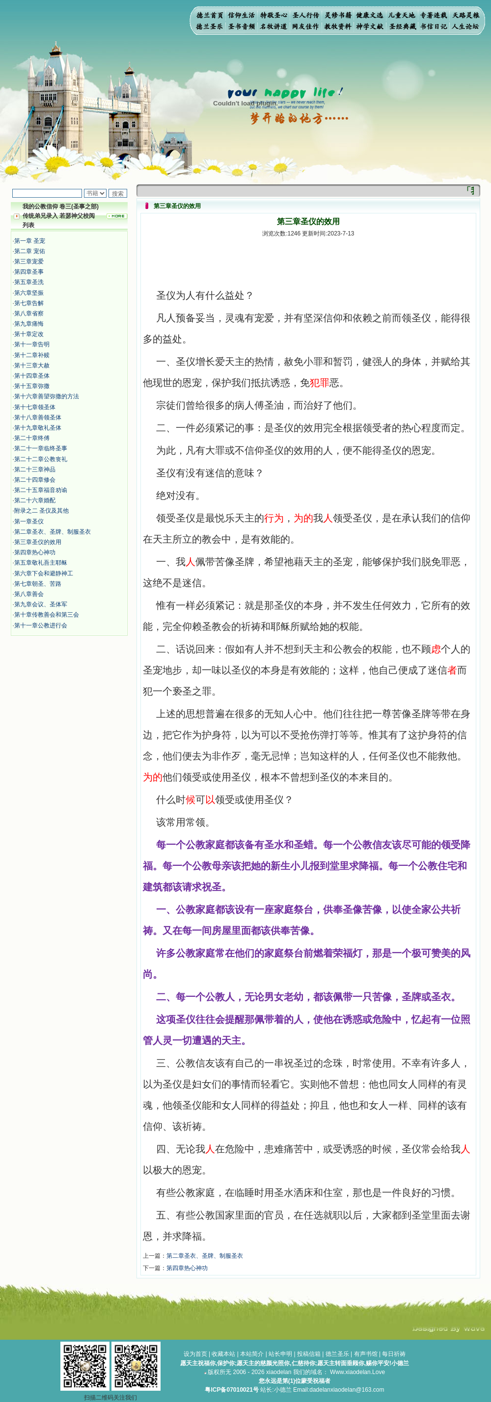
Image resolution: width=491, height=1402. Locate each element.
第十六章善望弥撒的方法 (46, 396)
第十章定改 (29, 334)
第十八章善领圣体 (37, 417)
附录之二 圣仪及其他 (41, 510)
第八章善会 (29, 594)
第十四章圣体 (32, 375)
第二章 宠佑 (29, 251)
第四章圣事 (29, 271)
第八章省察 (29, 313)
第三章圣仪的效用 (37, 542)
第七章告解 (29, 303)
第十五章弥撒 (32, 386)
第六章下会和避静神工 (43, 573)
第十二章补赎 (32, 355)
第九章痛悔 (29, 323)
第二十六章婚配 (34, 500)
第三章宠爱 (29, 261)
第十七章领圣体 (34, 407)
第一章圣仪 (29, 521)
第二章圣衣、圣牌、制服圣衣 (52, 531)
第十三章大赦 (32, 365)
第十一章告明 (32, 344)
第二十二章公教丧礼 (40, 459)
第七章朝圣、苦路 (37, 583)
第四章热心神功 (34, 552)
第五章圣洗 (29, 282)
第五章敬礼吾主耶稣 (40, 562)
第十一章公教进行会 (40, 625)
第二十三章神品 (34, 469)
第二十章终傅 (32, 438)
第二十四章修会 (34, 479)
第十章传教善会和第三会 (46, 614)
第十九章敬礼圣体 (37, 427)
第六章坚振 (29, 292)
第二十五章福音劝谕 (40, 490)
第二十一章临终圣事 (40, 448)
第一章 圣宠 (29, 240)
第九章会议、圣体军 (40, 604)
